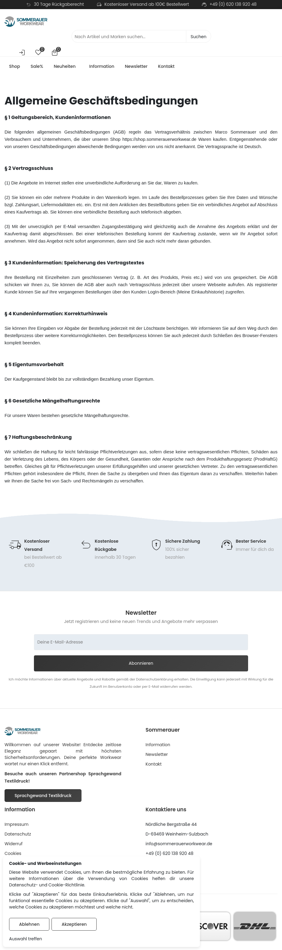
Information (101, 68)
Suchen (198, 38)
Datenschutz (18, 836)
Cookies (13, 855)
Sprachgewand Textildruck (43, 798)
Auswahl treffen (25, 939)
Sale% (37, 68)
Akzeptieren (74, 924)
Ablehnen (29, 924)
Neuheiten (64, 68)
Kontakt (166, 68)
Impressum (16, 826)
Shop (14, 68)
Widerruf (13, 846)
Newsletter (136, 68)
